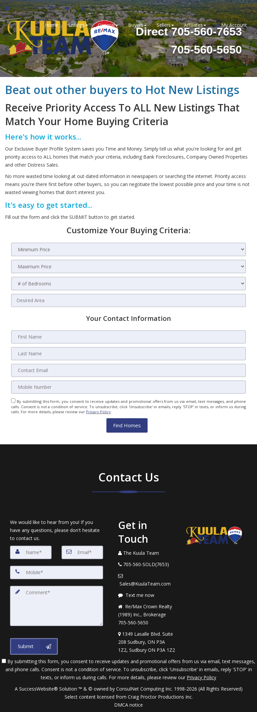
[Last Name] (128, 353)
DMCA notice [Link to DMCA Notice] (128, 704)
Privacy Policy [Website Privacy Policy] (98, 411)
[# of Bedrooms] (128, 283)
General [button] (108, 25)
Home (51, 25)
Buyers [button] (137, 25)
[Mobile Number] (128, 387)
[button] (127, 425)
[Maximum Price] (128, 266)
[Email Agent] (10, 8)
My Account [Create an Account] (231, 25)
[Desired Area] (128, 300)
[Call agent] (23, 8)
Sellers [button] (165, 25)
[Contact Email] (128, 370)
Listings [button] (78, 25)
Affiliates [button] (195, 25)
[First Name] (128, 337)
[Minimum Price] (128, 249)
